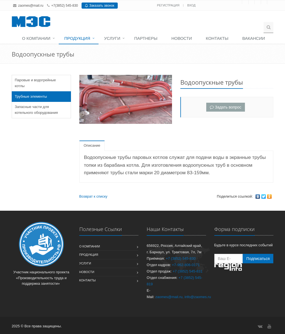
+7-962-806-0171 (186, 265)
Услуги (112, 38)
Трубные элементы (31, 96)
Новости (181, 38)
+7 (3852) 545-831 (187, 271)
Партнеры (145, 38)
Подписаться (258, 258)
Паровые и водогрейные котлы (35, 83)
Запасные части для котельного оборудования (36, 110)
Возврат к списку (93, 196)
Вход (191, 5)
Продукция (77, 38)
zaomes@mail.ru (30, 6)
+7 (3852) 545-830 (181, 258)
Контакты (217, 38)
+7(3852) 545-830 (64, 6)
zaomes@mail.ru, (169, 297)
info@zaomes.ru (198, 297)
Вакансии (253, 38)
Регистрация (168, 5)
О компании (36, 38)
